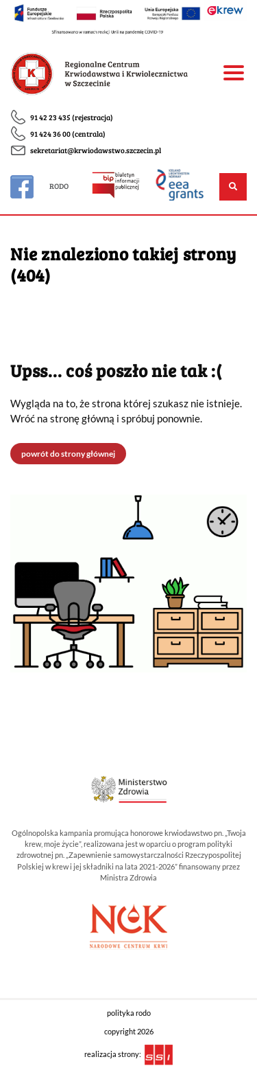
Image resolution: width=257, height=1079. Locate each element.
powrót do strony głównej (68, 453)
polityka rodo (129, 1013)
